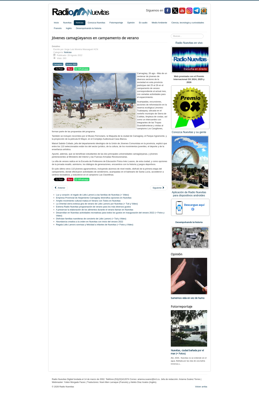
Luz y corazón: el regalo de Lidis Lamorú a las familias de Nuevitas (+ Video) (92, 195)
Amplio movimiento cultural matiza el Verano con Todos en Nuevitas (88, 200)
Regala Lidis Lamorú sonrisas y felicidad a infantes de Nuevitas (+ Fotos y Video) (94, 224)
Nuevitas (67, 22)
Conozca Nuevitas (96, 22)
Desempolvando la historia (88, 28)
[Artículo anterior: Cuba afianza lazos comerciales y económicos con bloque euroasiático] (60, 187)
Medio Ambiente (159, 22)
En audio (143, 22)
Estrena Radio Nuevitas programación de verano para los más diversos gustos (93, 206)
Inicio (56, 22)
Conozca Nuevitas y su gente (189, 132)
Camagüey (58, 64)
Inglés (69, 28)
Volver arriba (201, 386)
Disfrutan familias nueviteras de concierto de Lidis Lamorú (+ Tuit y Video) (91, 218)
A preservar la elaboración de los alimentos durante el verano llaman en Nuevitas (94, 209)
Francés (58, 28)
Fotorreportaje (116, 22)
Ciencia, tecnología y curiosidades (187, 22)
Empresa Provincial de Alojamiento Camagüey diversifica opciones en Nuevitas (93, 197)
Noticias (79, 22)
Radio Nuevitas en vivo (189, 42)
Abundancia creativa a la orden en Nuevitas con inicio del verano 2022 (89, 221)
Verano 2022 (71, 64)
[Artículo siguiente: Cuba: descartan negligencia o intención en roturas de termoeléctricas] (158, 187)
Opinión (131, 22)
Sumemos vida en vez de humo (187, 298)
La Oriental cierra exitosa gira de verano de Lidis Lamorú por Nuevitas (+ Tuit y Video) (97, 203)
